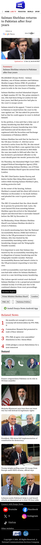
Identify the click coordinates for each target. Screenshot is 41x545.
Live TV (13, 11)
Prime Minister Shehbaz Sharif (15, 296)
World (30, 11)
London (34, 296)
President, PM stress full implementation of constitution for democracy (19, 439)
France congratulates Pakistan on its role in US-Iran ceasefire (19, 379)
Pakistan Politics (23, 302)
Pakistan (22, 11)
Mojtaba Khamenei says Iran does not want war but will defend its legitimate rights (19, 409)
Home (7, 11)
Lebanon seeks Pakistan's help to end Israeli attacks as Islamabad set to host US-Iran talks (20, 499)
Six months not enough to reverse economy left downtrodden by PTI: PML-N (22, 322)
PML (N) (5, 302)
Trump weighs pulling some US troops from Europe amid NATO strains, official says (19, 469)
